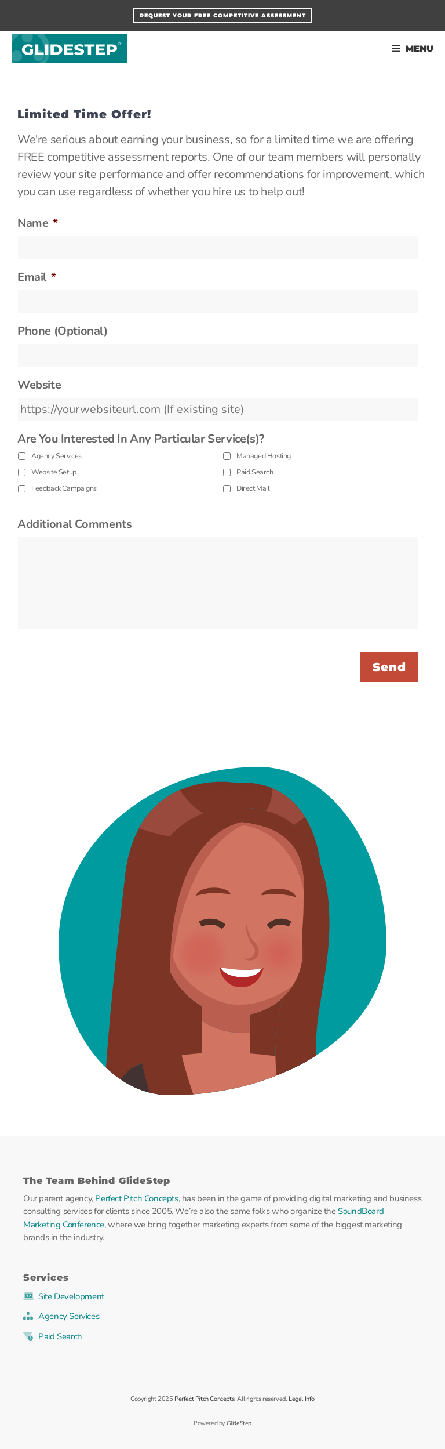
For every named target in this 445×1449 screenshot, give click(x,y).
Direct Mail (253, 488)
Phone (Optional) (62, 331)
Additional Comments (74, 524)
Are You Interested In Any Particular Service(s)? (140, 439)
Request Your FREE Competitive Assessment (223, 15)
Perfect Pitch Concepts (136, 1198)
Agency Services (56, 456)
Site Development (71, 1296)
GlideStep (69, 48)
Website (39, 385)
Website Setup (53, 472)
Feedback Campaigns (64, 488)
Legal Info (302, 1398)
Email (36, 277)
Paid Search (254, 472)
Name (37, 223)
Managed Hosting (263, 456)
